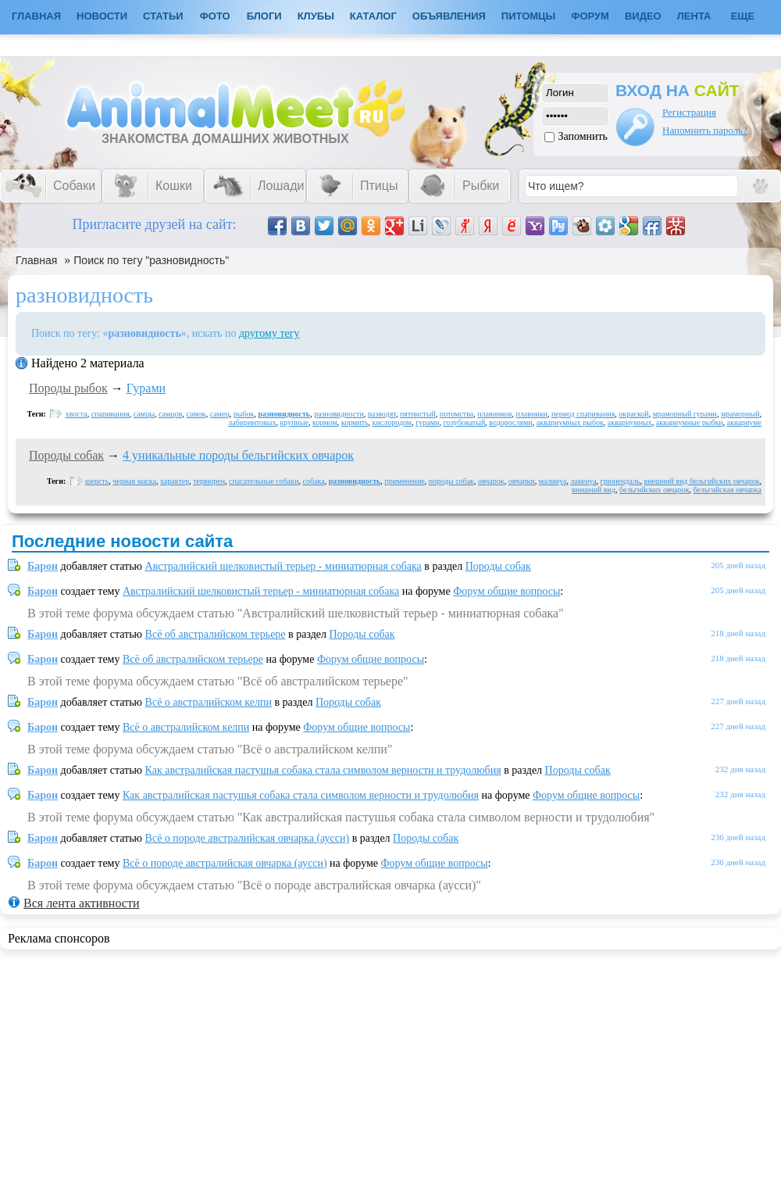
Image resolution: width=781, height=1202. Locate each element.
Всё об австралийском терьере (215, 634)
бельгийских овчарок (654, 489)
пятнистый (418, 414)
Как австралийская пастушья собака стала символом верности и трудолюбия (323, 770)
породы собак (451, 481)
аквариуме (744, 422)
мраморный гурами (685, 414)
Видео (643, 16)
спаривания (110, 414)
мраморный (740, 414)
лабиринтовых (252, 422)
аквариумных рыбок (570, 422)
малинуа (553, 481)
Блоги (264, 16)
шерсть (97, 481)
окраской (633, 414)
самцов (170, 414)
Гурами (146, 388)
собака (314, 481)
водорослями (510, 422)
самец (220, 414)
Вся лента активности (81, 903)
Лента (694, 16)
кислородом (392, 422)
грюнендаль (620, 481)
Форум (590, 16)
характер (174, 481)
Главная (36, 260)
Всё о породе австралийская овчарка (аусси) (247, 838)
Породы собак (66, 455)
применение (404, 481)
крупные (294, 422)
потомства (456, 414)
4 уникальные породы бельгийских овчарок (238, 455)
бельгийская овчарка (727, 489)
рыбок (244, 414)
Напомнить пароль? (704, 130)
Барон (42, 566)
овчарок (491, 481)
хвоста (76, 414)
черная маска (134, 481)
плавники (531, 414)
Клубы (316, 16)
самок (195, 414)
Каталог (373, 16)
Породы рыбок (68, 388)
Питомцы (528, 16)
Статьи (163, 16)
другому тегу (269, 333)
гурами (427, 422)
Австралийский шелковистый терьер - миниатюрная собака (283, 566)
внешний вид (593, 489)
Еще (743, 16)
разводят (382, 414)
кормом (324, 422)
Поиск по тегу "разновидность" (151, 260)
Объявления (449, 16)
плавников (494, 414)
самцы (144, 414)
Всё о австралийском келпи (208, 702)
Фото (215, 16)
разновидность (284, 414)
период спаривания (583, 414)
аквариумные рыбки (689, 422)
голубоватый (464, 422)
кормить (355, 422)
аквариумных (630, 422)
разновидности (339, 414)
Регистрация (689, 112)
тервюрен (209, 481)
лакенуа (583, 481)
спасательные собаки (264, 481)
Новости (102, 16)
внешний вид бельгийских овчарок (702, 481)
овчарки (521, 481)
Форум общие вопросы (506, 591)
